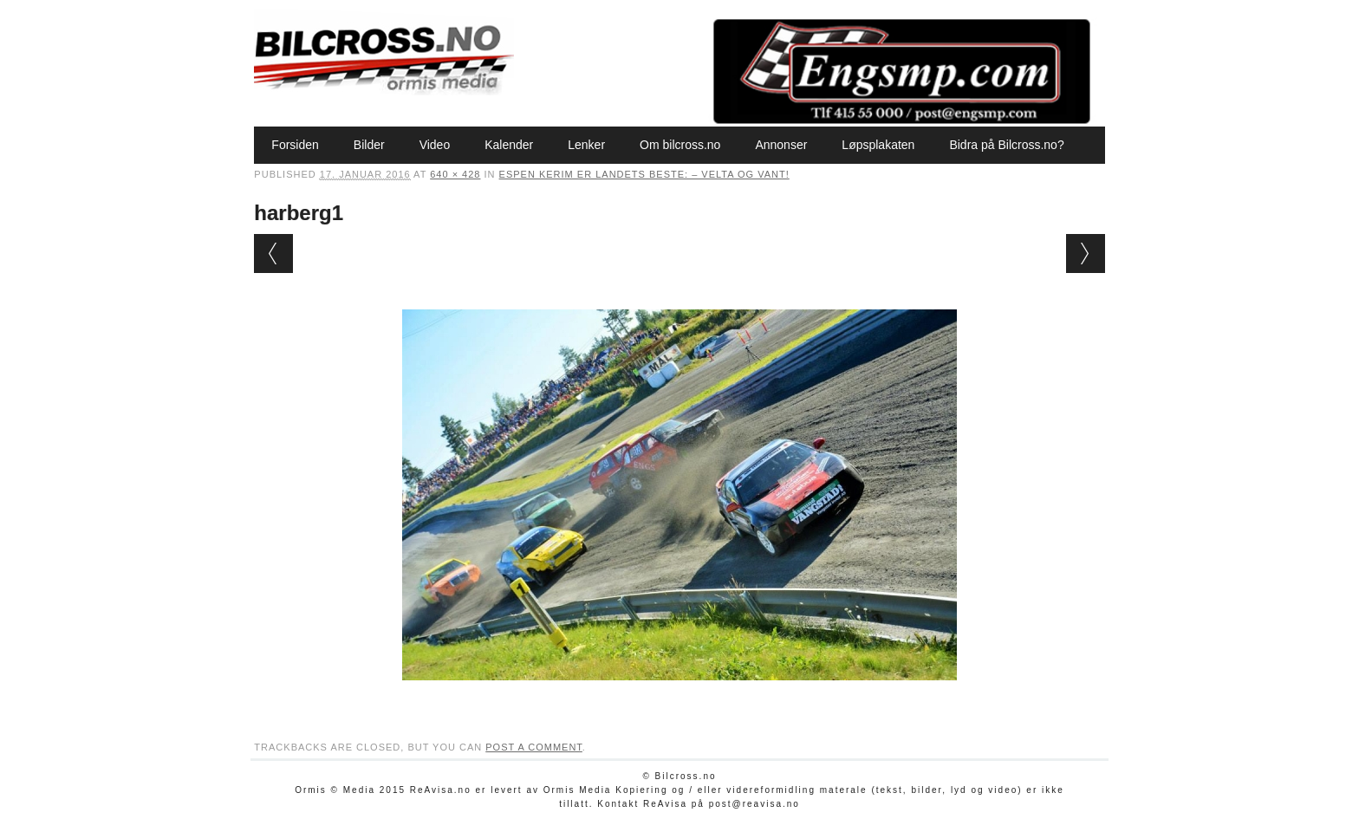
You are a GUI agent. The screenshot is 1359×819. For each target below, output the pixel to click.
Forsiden (294, 145)
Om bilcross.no (680, 145)
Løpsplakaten (878, 145)
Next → (1085, 253)
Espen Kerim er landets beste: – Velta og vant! (644, 174)
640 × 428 (455, 174)
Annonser (781, 145)
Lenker (586, 145)
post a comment (533, 747)
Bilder (369, 145)
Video (435, 145)
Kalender (508, 145)
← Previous (273, 253)
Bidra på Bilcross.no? (1006, 145)
